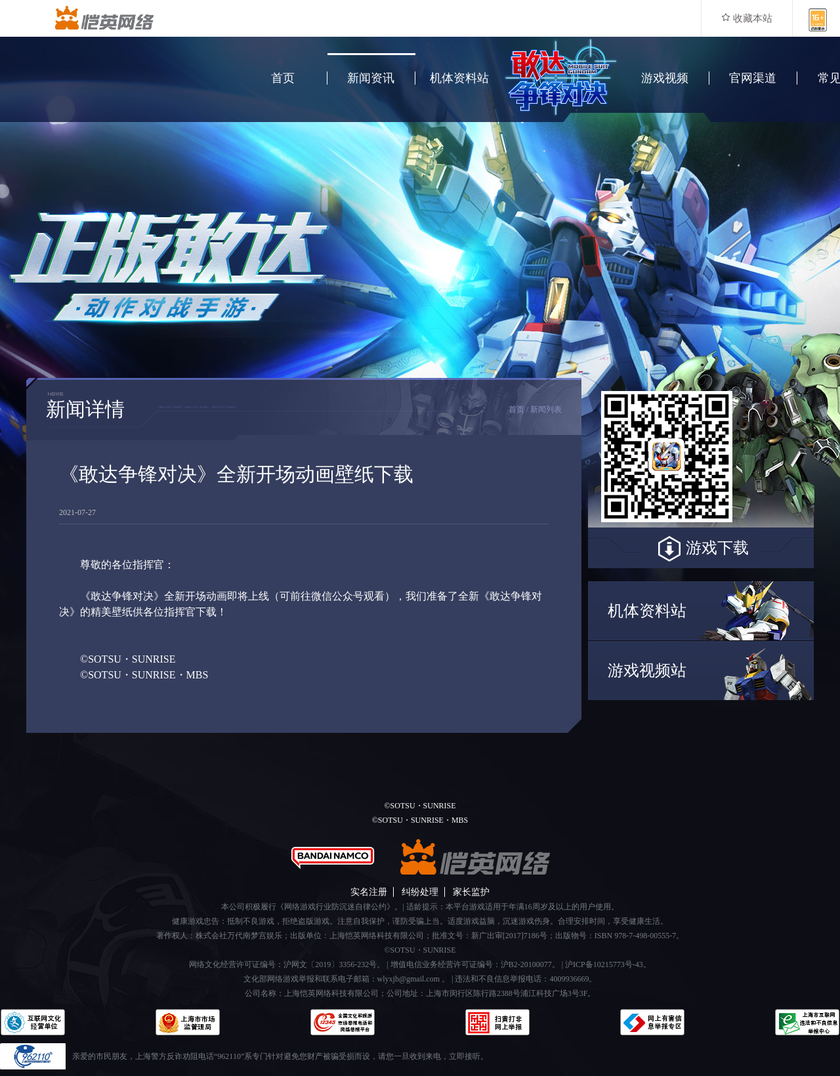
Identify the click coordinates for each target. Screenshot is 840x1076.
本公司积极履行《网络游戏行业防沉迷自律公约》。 (311, 906)
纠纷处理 (420, 892)
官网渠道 (752, 78)
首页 (283, 78)
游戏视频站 (647, 670)
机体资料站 (459, 78)
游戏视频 (664, 78)
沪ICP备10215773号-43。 (608, 964)
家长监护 (471, 892)
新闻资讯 (370, 78)
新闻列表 (546, 409)
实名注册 (368, 892)
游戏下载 (701, 549)
